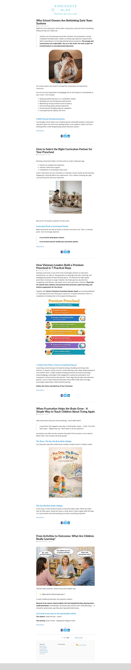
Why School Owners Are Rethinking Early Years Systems (64, 22)
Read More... (40, 131)
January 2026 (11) (43, 649)
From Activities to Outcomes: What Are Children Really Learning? (65, 537)
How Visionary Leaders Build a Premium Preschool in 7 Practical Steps (60, 266)
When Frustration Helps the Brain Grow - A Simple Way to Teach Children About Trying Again (65, 410)
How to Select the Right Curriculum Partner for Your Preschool (64, 150)
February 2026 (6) (43, 647)
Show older (42, 653)
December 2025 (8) (43, 650)
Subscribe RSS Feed (82, 645)
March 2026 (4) (43, 646)
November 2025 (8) (44, 652)
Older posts (79, 638)
